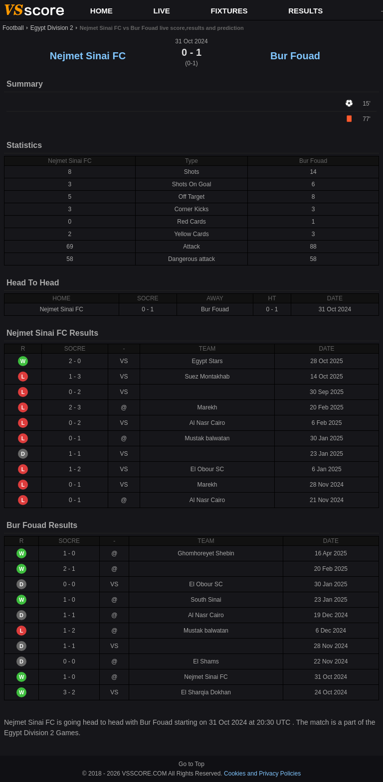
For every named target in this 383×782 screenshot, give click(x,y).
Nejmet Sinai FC (88, 55)
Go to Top (191, 764)
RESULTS (305, 10)
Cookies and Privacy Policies (262, 773)
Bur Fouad (295, 55)
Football (13, 27)
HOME (101, 10)
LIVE (161, 10)
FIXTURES (228, 10)
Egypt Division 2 (51, 27)
